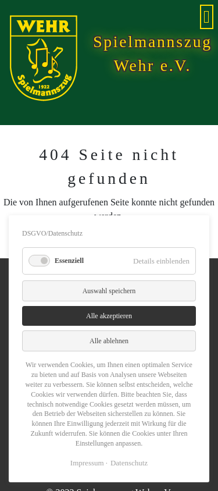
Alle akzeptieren (109, 316)
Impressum (87, 462)
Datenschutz (129, 462)
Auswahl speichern (109, 291)
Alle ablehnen (109, 341)
